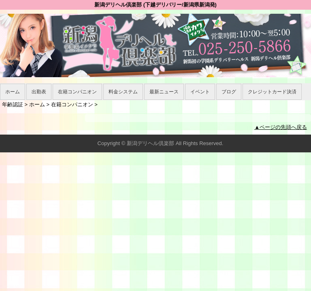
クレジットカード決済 (272, 92)
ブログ (229, 92)
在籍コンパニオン (77, 92)
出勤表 (39, 92)
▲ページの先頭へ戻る (280, 127)
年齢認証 (12, 104)
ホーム (12, 92)
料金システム (123, 92)
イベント (200, 92)
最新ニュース (164, 92)
